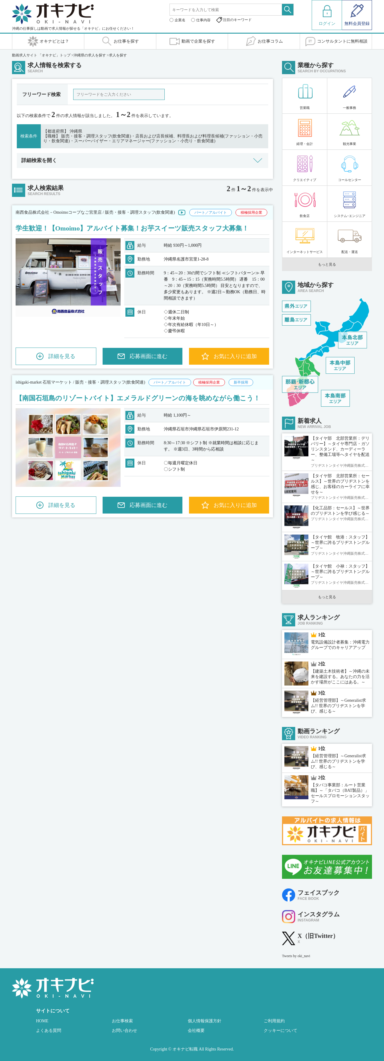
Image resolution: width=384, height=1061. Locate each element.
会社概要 (196, 1030)
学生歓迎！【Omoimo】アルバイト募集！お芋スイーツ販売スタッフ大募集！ (132, 228)
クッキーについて (280, 1030)
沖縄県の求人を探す (90, 55)
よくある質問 (48, 1030)
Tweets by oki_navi (296, 956)
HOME (42, 1021)
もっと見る (327, 264)
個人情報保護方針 (204, 1021)
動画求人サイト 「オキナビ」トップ (41, 55)
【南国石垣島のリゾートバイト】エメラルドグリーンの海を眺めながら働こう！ (138, 398)
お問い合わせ (124, 1030)
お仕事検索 (122, 1021)
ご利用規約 (274, 1021)
